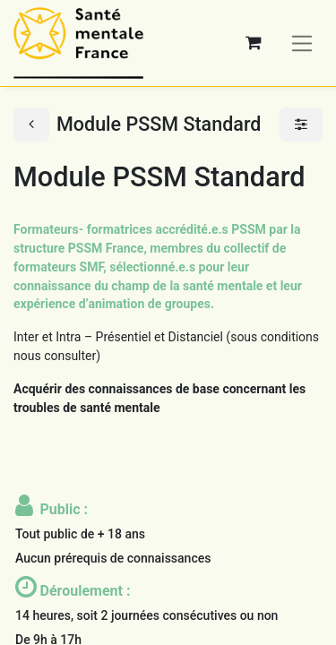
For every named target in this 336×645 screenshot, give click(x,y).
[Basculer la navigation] (302, 43)
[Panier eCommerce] (253, 43)
